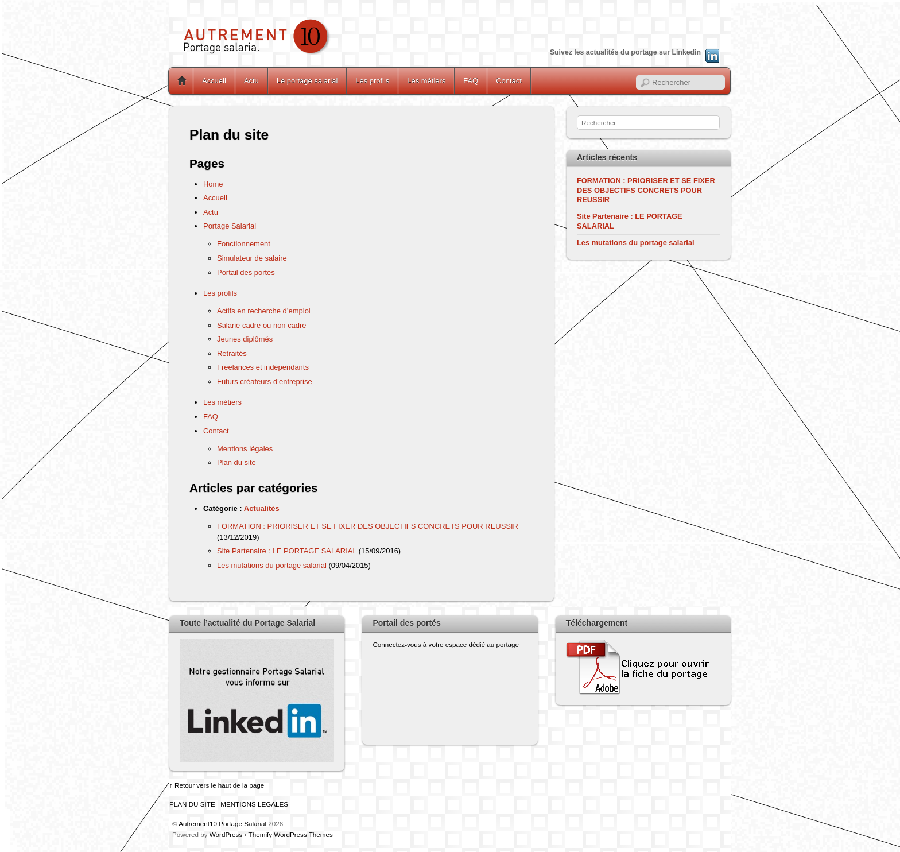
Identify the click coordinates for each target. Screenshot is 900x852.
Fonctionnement (243, 243)
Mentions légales (245, 448)
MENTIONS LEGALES (254, 804)
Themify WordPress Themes (291, 834)
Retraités (232, 353)
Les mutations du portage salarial (272, 565)
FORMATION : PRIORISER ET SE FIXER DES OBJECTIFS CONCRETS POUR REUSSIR (367, 526)
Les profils (372, 80)
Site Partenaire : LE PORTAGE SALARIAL (286, 551)
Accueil (214, 80)
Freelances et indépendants (263, 367)
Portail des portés (246, 272)
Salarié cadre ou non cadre (262, 325)
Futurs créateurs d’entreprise (264, 381)
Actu (251, 80)
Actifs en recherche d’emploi (264, 311)
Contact (509, 80)
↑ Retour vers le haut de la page (216, 785)
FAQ (470, 80)
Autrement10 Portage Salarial (222, 823)
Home (182, 81)
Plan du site (236, 462)
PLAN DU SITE (192, 804)
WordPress (226, 834)
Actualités (262, 508)
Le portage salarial (307, 80)
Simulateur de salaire (252, 258)
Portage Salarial (229, 226)
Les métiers (426, 80)
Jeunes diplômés (245, 339)
